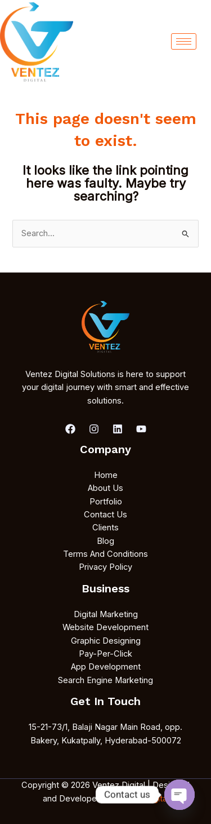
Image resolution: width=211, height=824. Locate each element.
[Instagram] (94, 429)
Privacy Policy (105, 567)
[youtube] (141, 429)
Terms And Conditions (105, 554)
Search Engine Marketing (105, 680)
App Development (106, 667)
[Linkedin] (118, 429)
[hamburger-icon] (183, 41)
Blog (105, 541)
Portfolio (105, 502)
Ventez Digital (141, 799)
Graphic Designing (106, 641)
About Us (105, 488)
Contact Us (105, 515)
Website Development (105, 627)
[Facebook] (70, 429)
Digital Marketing (106, 614)
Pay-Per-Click (105, 654)
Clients (105, 527)
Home (106, 475)
